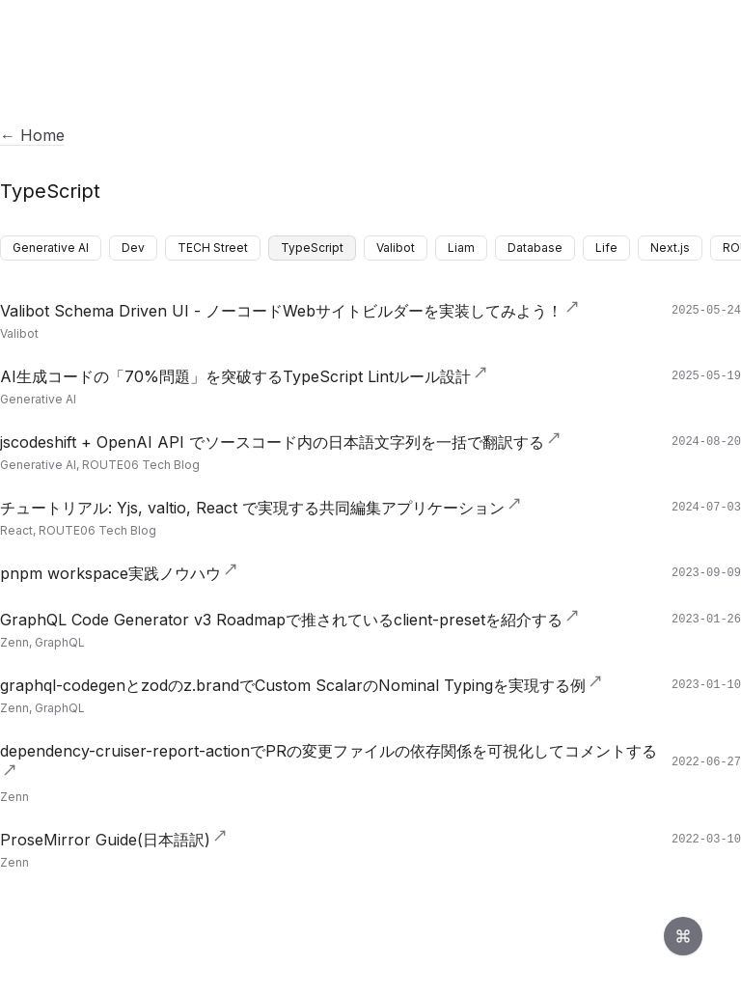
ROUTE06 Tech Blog (141, 464)
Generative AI (51, 247)
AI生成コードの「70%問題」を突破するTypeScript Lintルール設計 (244, 376)
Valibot (395, 247)
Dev (133, 247)
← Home (32, 135)
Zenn (14, 642)
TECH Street (213, 247)
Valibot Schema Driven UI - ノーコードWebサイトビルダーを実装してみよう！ (290, 310)
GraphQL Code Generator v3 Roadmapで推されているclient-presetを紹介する (290, 619)
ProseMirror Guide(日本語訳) (114, 839)
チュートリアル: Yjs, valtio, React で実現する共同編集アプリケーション (261, 507)
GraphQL (60, 642)
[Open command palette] (683, 936)
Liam (461, 247)
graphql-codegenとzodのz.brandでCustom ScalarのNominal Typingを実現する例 (301, 685)
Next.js (670, 247)
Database (535, 247)
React (16, 530)
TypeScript (312, 247)
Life (606, 247)
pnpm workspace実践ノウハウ (119, 573)
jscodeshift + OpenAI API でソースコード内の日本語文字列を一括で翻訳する (281, 442)
